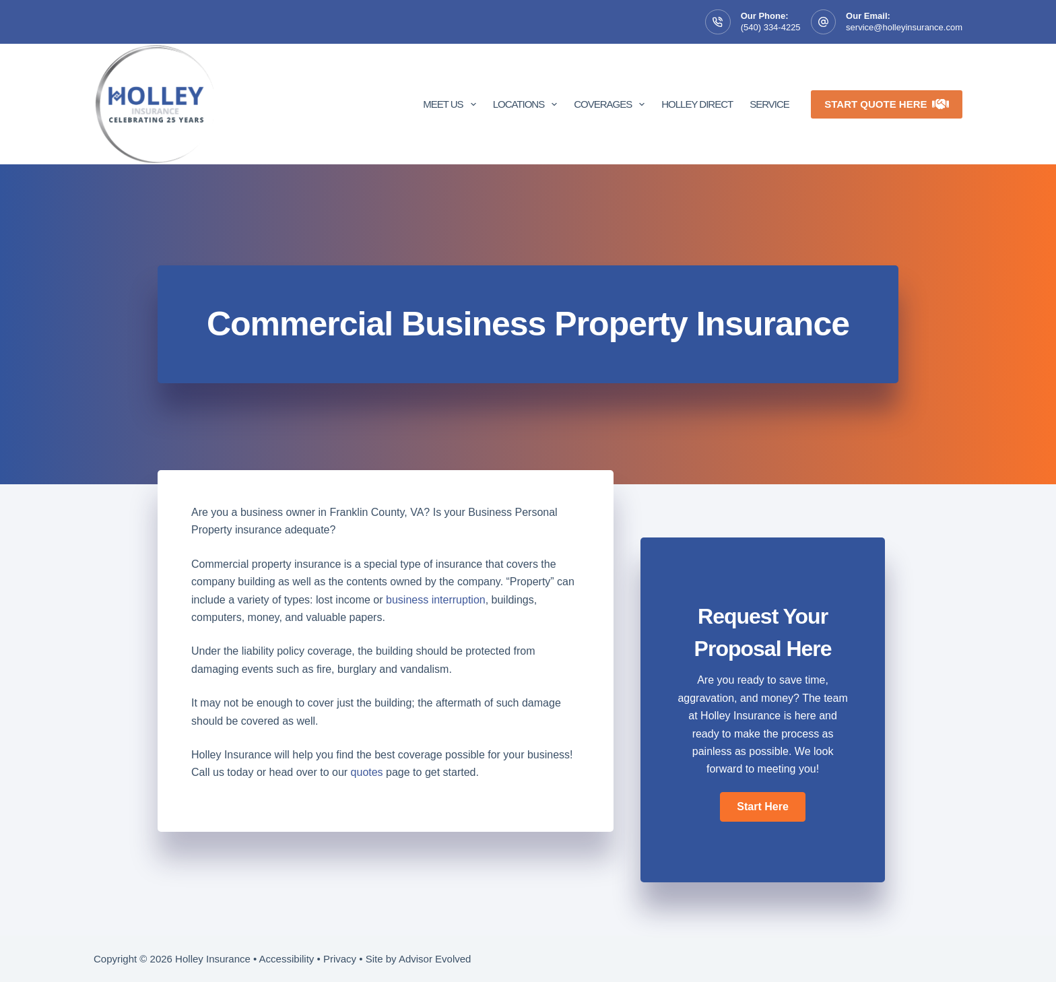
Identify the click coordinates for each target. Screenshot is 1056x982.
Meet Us (452, 104)
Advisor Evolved (435, 958)
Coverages (612, 104)
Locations (528, 104)
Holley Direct (697, 104)
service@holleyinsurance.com (904, 27)
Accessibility (287, 958)
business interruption (436, 599)
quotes (367, 772)
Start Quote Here (886, 104)
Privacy (339, 958)
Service (769, 104)
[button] (762, 807)
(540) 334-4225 (771, 27)
